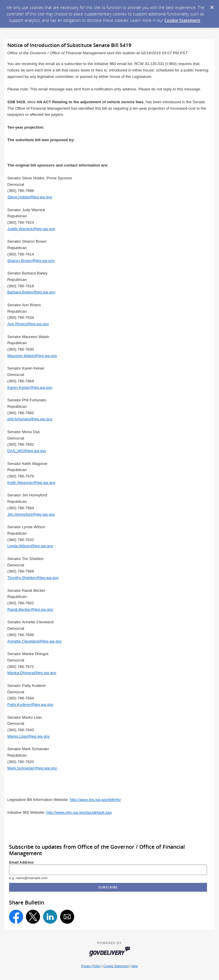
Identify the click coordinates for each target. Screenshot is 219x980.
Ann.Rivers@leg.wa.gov (28, 324)
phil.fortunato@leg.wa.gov (29, 419)
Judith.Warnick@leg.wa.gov (31, 229)
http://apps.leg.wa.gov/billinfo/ (95, 799)
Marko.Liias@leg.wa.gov (28, 736)
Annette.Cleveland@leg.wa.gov (34, 641)
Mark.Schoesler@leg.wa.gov (32, 768)
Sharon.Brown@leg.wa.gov (31, 260)
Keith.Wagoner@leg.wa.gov (31, 482)
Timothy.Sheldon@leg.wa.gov (33, 577)
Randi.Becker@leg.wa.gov (30, 609)
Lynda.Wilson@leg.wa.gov (30, 546)
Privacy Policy (91, 966)
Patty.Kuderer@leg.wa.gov (30, 704)
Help (134, 966)
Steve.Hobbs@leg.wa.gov (29, 197)
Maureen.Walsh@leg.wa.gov (32, 356)
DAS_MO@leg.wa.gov (26, 451)
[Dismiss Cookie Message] (211, 5)
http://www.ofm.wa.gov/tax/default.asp (79, 812)
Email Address (21, 862)
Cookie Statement (182, 20)
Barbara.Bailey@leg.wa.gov (31, 292)
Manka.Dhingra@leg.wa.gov (31, 673)
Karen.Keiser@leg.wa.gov (29, 387)
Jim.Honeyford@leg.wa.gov (31, 514)
